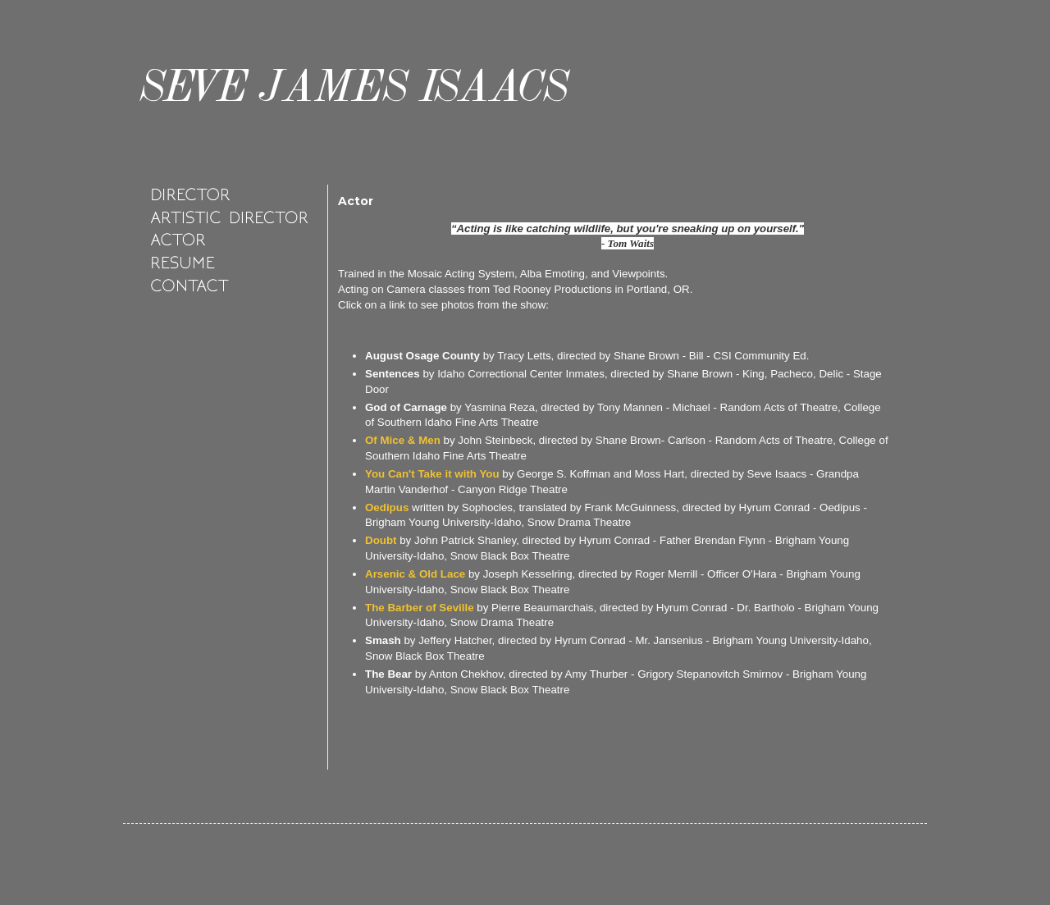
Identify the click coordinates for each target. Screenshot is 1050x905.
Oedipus (387, 507)
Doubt (381, 540)
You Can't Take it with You (432, 474)
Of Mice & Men (403, 440)
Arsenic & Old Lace (415, 574)
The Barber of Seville (419, 607)
